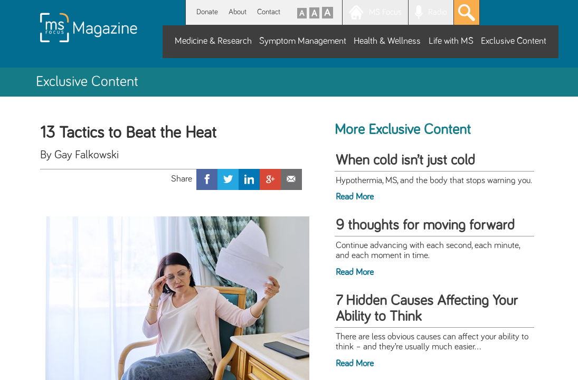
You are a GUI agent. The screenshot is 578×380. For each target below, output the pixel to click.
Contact (268, 12)
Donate (207, 12)
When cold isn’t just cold (405, 160)
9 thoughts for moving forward (425, 225)
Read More (355, 197)
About (238, 12)
